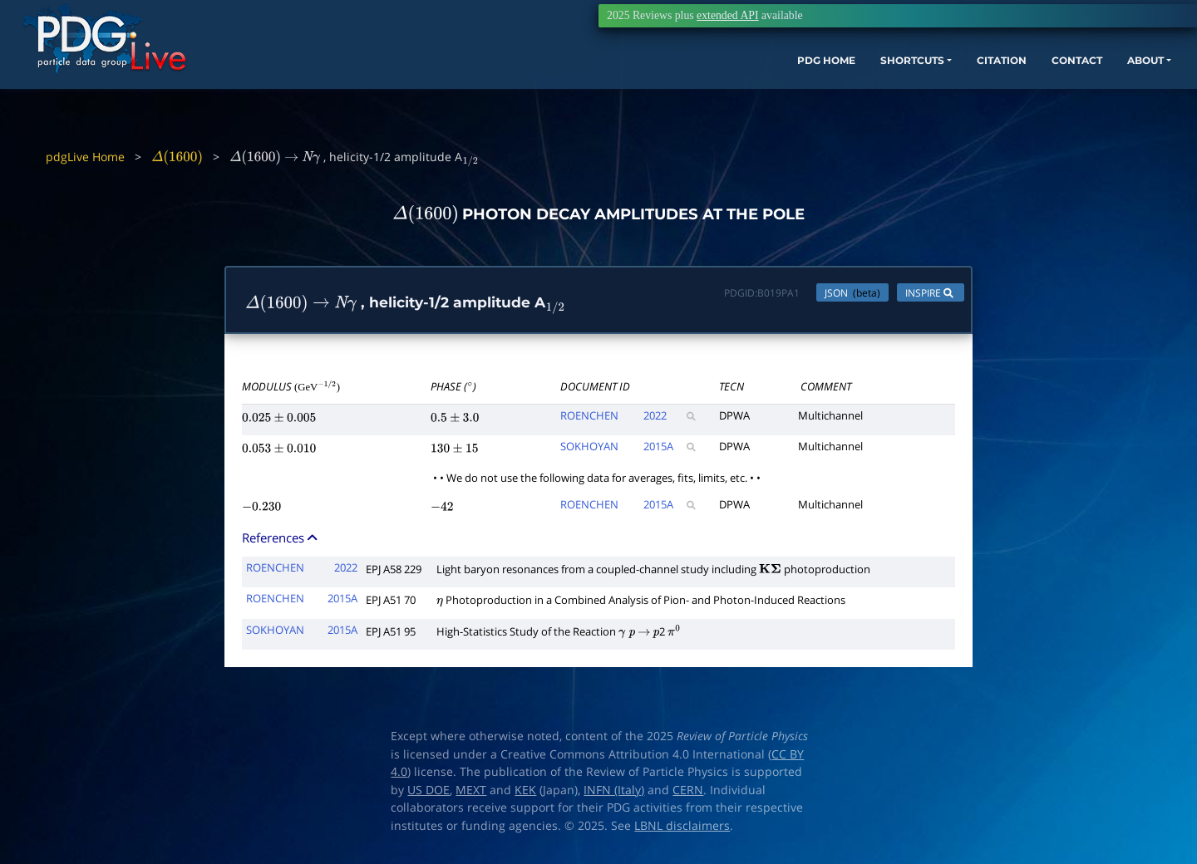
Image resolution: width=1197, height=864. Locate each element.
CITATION (902, 89)
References (281, 541)
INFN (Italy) (614, 793)
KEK (525, 793)
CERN (687, 793)
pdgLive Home (85, 156)
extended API (727, 15)
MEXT (471, 793)
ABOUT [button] (1068, 89)
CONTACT (989, 89)
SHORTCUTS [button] (796, 89)
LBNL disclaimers (682, 829)
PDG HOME (695, 89)
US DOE (428, 793)
